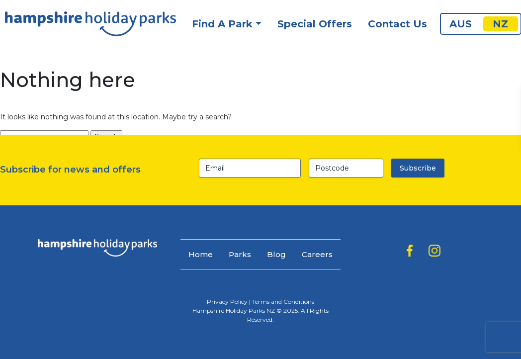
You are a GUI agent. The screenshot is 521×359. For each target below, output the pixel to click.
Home (200, 254)
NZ (500, 24)
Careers (317, 254)
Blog (276, 254)
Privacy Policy (227, 301)
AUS (460, 24)
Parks (240, 254)
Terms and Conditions (283, 301)
